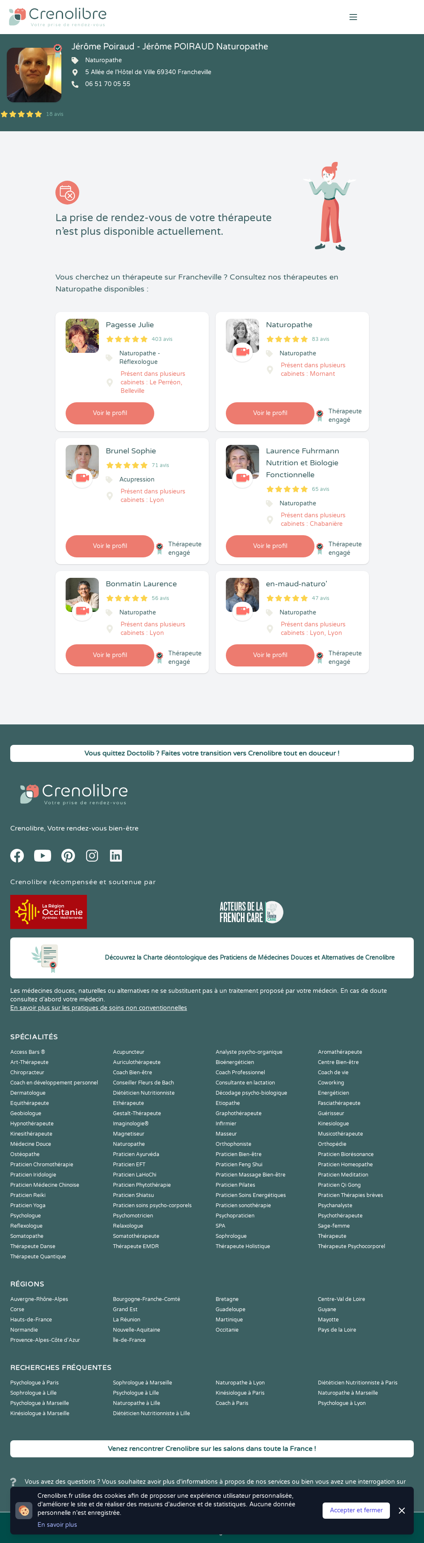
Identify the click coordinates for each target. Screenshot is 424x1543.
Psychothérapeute (340, 1216)
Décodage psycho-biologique (251, 1093)
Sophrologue (231, 1236)
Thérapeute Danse (32, 1246)
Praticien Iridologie (33, 1175)
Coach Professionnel (240, 1073)
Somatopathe (26, 1236)
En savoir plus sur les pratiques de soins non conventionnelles (98, 1008)
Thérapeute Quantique (38, 1257)
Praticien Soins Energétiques (251, 1195)
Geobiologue (25, 1113)
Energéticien (333, 1093)
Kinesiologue (333, 1124)
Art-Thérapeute (29, 1062)
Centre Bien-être (338, 1062)
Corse (17, 1309)
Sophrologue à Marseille (142, 1383)
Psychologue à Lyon (342, 1403)
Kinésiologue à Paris (240, 1393)
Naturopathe (129, 1144)
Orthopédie (332, 1144)
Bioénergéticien (235, 1062)
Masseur (226, 1134)
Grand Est (125, 1309)
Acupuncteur (128, 1052)
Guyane (327, 1309)
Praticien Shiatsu (133, 1195)
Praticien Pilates (235, 1185)
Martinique (229, 1320)
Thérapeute (332, 1236)
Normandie (24, 1330)
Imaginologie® (131, 1124)
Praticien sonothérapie (243, 1205)
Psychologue (25, 1216)
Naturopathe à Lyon (240, 1383)
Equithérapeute (29, 1103)
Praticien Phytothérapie (142, 1185)
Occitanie (227, 1330)
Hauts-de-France (31, 1320)
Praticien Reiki (28, 1195)
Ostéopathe (25, 1154)
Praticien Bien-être (239, 1154)
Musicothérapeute (340, 1134)
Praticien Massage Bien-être (251, 1175)
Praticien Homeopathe (345, 1165)
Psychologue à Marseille (39, 1403)
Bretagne (227, 1299)
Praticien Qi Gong (339, 1185)
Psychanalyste (335, 1205)
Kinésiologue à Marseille (39, 1413)
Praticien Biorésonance (346, 1154)
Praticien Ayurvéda (136, 1154)
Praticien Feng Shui (239, 1165)
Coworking (331, 1083)
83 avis (320, 339)
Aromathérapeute (340, 1052)
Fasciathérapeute (339, 1103)
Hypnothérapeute (32, 1124)
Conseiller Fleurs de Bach (143, 1083)
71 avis (160, 465)
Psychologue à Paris (34, 1383)
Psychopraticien (235, 1216)
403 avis (162, 339)
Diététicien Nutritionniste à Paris (358, 1383)
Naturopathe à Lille (136, 1403)
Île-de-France (129, 1340)
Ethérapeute (128, 1103)
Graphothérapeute (239, 1113)
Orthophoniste (233, 1144)
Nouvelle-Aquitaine (136, 1330)
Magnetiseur (128, 1134)
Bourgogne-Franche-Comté (146, 1299)
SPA (220, 1226)
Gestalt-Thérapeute (137, 1113)
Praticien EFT (129, 1165)
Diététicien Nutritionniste (144, 1093)
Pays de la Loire (337, 1330)
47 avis (320, 598)
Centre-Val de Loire (341, 1299)
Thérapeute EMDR (136, 1246)
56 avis (160, 598)
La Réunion (126, 1320)
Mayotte (328, 1320)
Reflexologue (26, 1226)
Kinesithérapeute (31, 1134)
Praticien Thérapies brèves (350, 1195)
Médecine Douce (30, 1144)
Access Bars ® (27, 1052)
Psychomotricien (133, 1216)
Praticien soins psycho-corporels (152, 1205)
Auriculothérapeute (137, 1062)
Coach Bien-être (132, 1073)
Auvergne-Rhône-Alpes (39, 1299)
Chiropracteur (27, 1073)
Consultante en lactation (245, 1083)
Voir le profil (110, 413)
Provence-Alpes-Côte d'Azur (45, 1340)
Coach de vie (333, 1073)
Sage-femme (334, 1226)
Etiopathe (228, 1103)
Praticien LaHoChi (134, 1175)
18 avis (54, 114)
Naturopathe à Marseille (348, 1393)
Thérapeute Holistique (243, 1246)
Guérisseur (331, 1113)
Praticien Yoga (28, 1205)
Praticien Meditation (343, 1175)
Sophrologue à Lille (33, 1393)
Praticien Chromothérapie (41, 1165)
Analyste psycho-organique (249, 1052)
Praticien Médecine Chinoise (44, 1185)
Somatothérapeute (136, 1236)
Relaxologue (128, 1226)
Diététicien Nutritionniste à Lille (151, 1413)
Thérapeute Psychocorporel (351, 1246)
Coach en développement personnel (54, 1083)
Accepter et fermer (356, 1510)
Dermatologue (28, 1093)
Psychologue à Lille (136, 1393)
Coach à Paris (232, 1403)
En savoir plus (57, 1525)
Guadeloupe (230, 1309)
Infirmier (226, 1124)
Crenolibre (27, 828)
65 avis (320, 489)
